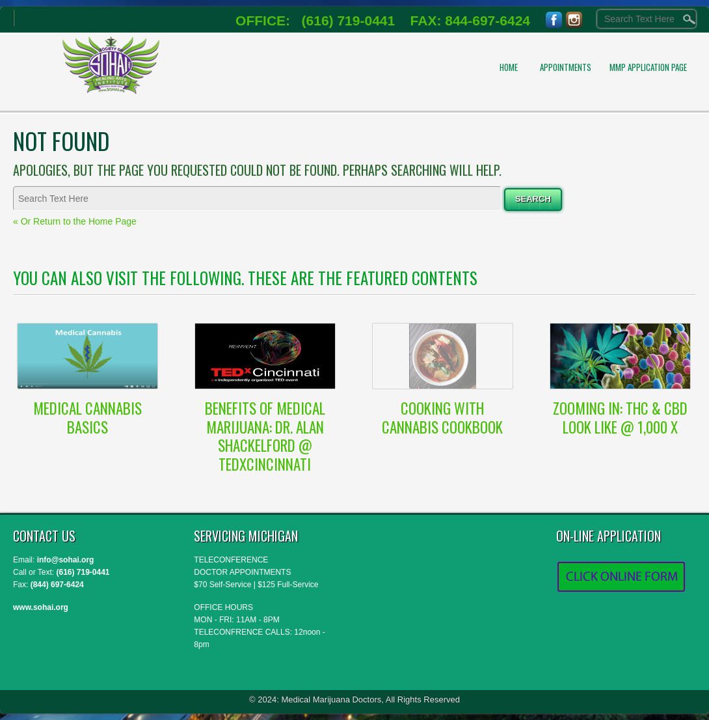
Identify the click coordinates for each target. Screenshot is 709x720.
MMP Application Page (648, 67)
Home (509, 67)
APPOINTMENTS (565, 67)
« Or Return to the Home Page (75, 221)
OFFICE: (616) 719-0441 (315, 20)
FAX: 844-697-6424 (462, 20)
